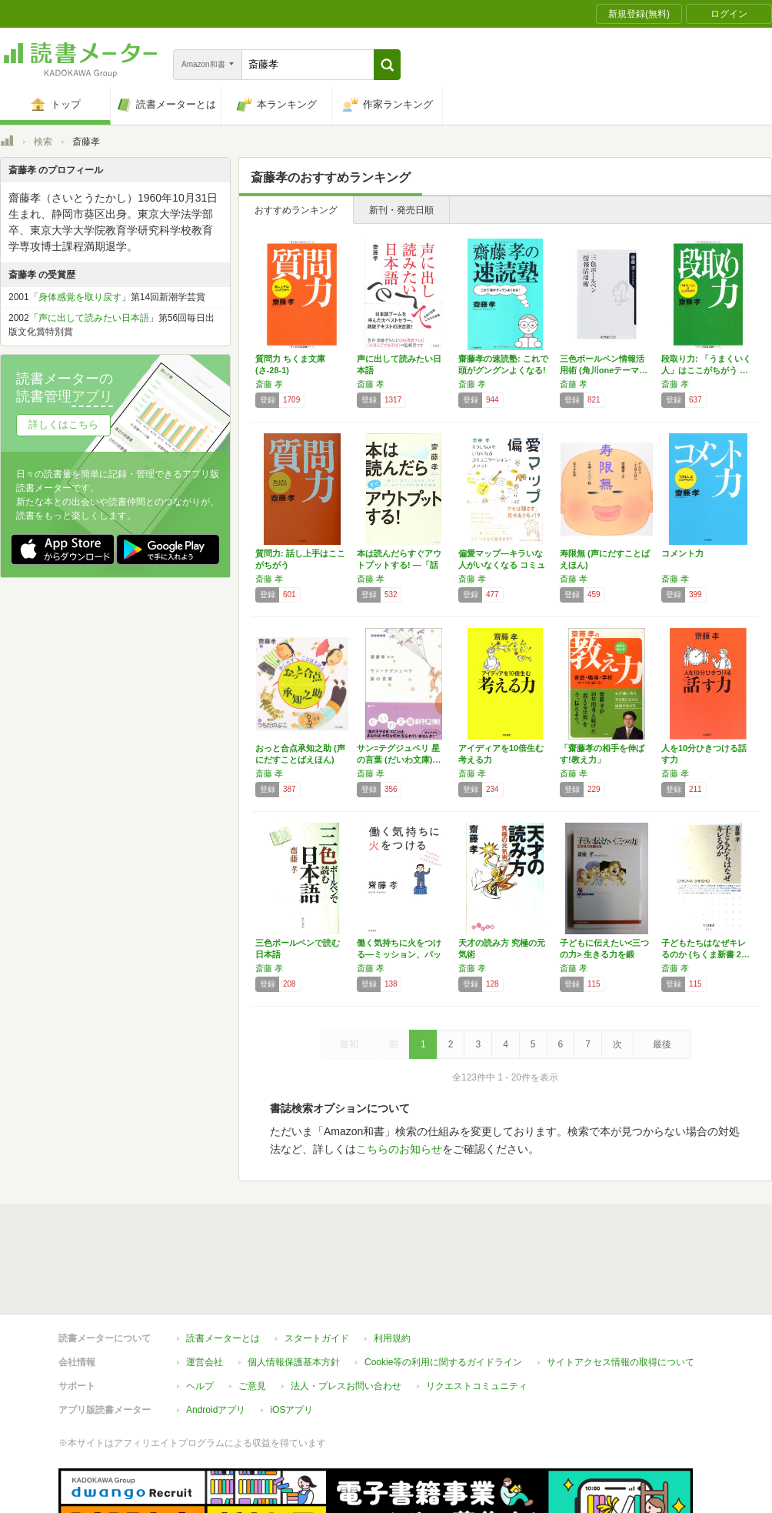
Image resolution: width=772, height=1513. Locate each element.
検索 (43, 141)
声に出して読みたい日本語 (93, 317)
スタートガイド (317, 1267)
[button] (387, 64)
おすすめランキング (296, 210)
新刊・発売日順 (401, 210)
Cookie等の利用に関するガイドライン (443, 1291)
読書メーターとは (223, 1267)
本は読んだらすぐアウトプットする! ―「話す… (399, 565)
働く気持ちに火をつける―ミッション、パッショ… (399, 954)
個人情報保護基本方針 (294, 1291)
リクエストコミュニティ (476, 1315)
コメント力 (682, 553)
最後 (662, 1044)
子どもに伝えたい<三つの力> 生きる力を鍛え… (604, 954)
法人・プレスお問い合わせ (346, 1315)
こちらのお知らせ (399, 1149)
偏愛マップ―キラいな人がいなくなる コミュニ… (501, 565)
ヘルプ (200, 1315)
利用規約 (392, 1267)
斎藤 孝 (269, 384)
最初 (349, 1044)
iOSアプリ (291, 1339)
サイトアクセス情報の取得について (620, 1291)
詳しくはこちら (63, 424)
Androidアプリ (215, 1339)
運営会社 (204, 1291)
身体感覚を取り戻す (79, 297)
